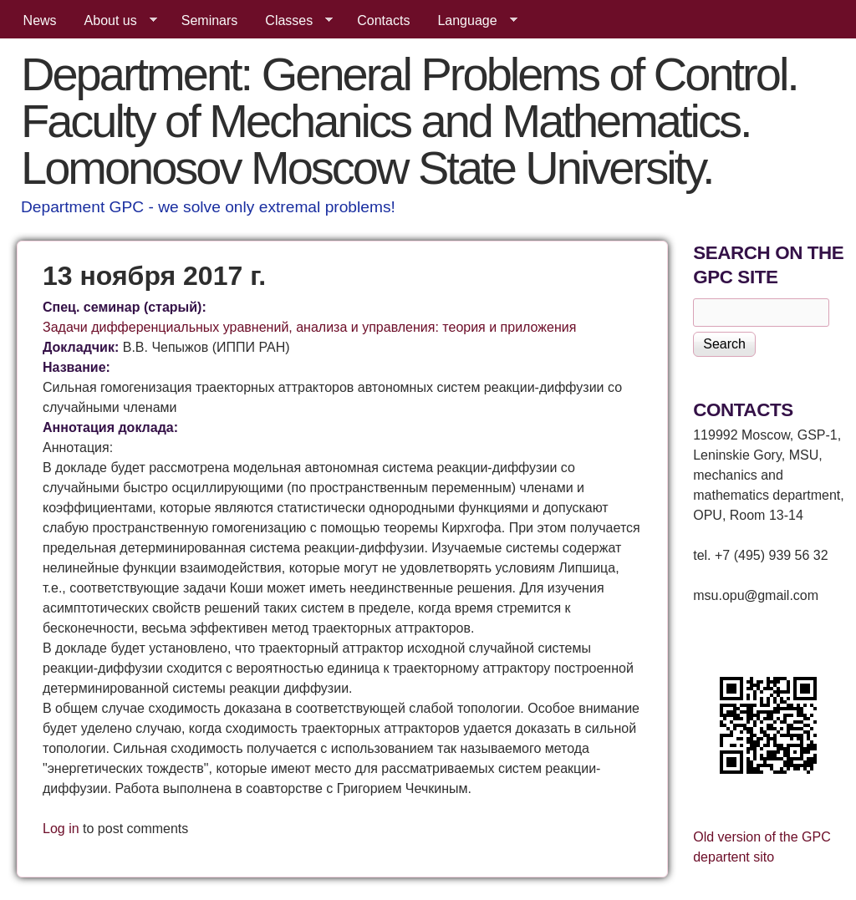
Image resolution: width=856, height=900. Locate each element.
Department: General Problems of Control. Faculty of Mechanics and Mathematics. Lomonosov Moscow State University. (409, 121)
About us (114, 20)
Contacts (383, 20)
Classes (292, 20)
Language (470, 20)
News (40, 20)
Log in (61, 828)
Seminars (209, 20)
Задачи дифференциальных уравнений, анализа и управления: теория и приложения (309, 327)
